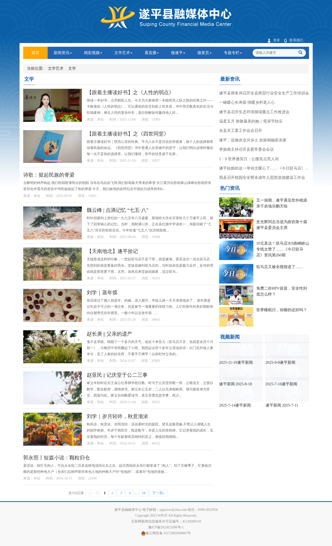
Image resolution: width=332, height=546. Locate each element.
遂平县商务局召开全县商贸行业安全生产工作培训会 (264, 93)
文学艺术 (56, 68)
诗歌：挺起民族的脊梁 (49, 175)
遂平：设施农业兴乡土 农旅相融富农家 (253, 140)
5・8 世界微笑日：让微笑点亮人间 (249, 159)
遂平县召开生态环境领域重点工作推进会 (254, 112)
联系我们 (293, 40)
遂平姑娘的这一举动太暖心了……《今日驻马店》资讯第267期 (264, 168)
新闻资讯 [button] (63, 53)
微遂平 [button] (178, 53)
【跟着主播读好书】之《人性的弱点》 (130, 92)
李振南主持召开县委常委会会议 (246, 149)
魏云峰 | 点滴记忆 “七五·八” (118, 210)
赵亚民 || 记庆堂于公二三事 (117, 375)
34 (143, 493)
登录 (274, 40)
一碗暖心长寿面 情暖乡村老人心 (247, 102)
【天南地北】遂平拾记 (112, 251)
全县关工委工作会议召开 (240, 130)
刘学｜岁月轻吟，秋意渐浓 (117, 416)
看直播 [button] (152, 53)
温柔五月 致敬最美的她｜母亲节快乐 (251, 121)
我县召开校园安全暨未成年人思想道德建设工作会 (262, 177)
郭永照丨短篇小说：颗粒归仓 (56, 457)
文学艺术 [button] (123, 53)
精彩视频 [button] (93, 53)
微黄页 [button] (204, 53)
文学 (72, 68)
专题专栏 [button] (233, 53)
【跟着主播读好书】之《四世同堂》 (128, 133)
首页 (40, 51)
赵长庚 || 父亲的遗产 (109, 334)
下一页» (158, 493)
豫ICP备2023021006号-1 (166, 527)
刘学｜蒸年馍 (102, 292)
